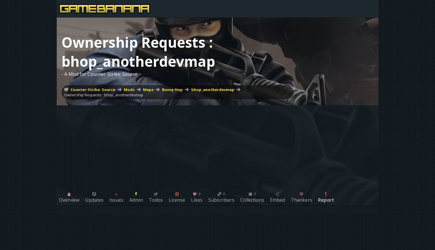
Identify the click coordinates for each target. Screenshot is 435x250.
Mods (129, 89)
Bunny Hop (172, 89)
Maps (148, 89)
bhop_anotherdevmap (212, 89)
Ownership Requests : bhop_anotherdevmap (103, 94)
